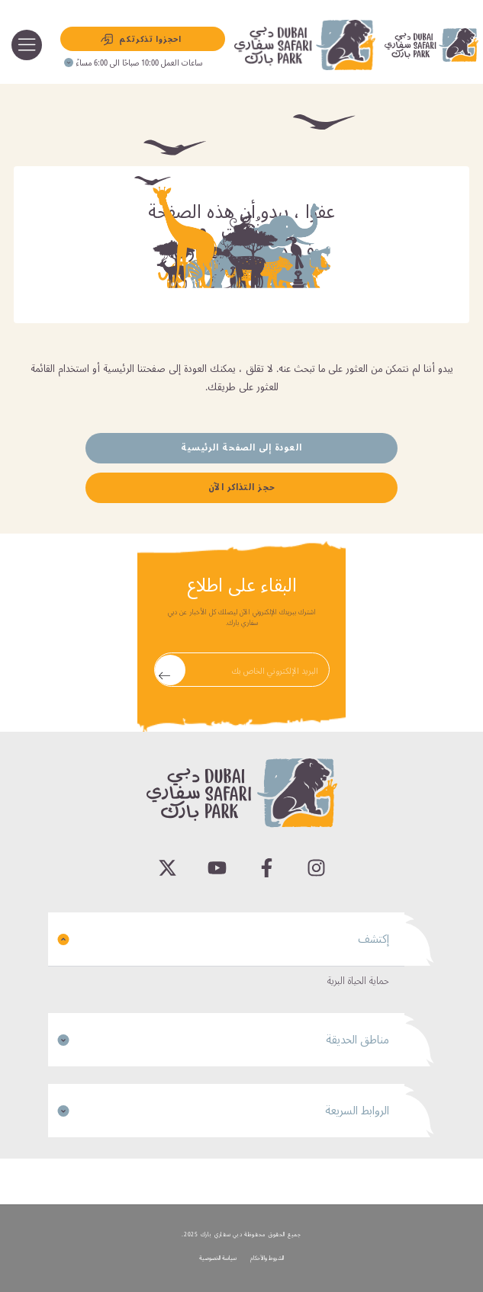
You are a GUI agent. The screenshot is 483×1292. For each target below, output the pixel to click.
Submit (164, 669)
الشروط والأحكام (267, 1258)
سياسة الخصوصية (218, 1258)
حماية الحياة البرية (358, 981)
